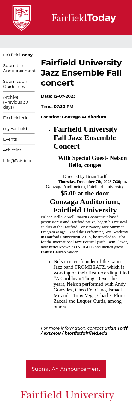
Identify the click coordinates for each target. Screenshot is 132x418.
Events (10, 139)
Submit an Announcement (19, 68)
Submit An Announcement (66, 369)
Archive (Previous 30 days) (15, 102)
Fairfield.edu (16, 117)
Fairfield (18, 54)
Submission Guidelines (15, 84)
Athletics (12, 149)
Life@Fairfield (17, 160)
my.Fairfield (15, 128)
